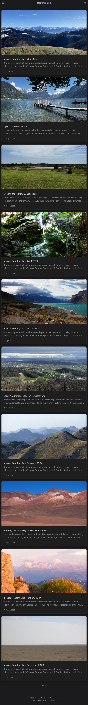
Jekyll (53, 700)
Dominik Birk (39, 698)
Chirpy (41, 700)
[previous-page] (21, 685)
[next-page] (66, 685)
